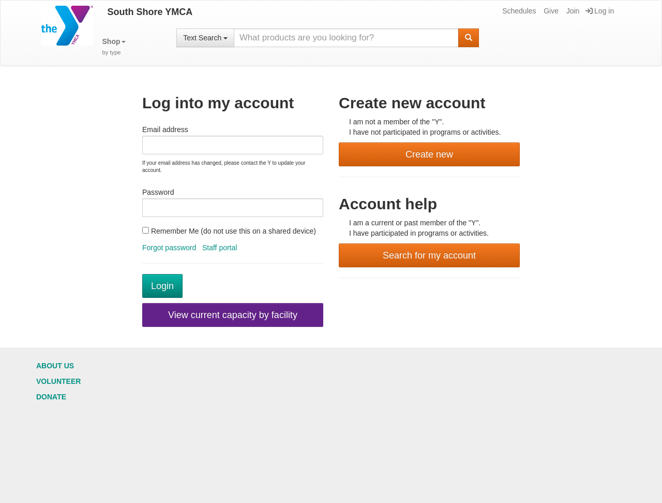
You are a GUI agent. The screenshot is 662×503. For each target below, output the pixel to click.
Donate (51, 397)
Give (550, 11)
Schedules (518, 11)
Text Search (205, 38)
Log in (599, 11)
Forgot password (169, 247)
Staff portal (219, 247)
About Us (55, 366)
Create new (429, 154)
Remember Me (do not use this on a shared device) (229, 231)
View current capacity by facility (232, 315)
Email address (165, 129)
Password (158, 192)
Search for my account (429, 255)
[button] (114, 46)
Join (572, 11)
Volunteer (58, 381)
